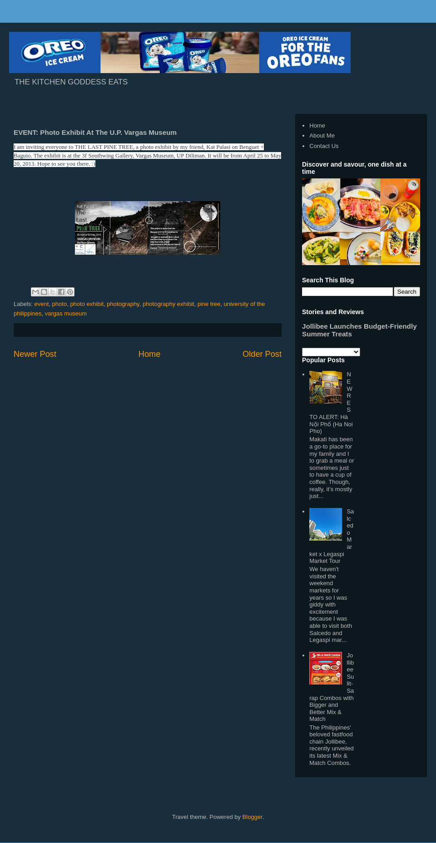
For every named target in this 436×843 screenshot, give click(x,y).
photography (123, 304)
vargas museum (66, 313)
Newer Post (35, 354)
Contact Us (323, 146)
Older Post (262, 354)
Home (150, 354)
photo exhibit (87, 304)
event (42, 304)
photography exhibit (168, 304)
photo (59, 304)
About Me (322, 135)
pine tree (209, 304)
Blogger (253, 816)
